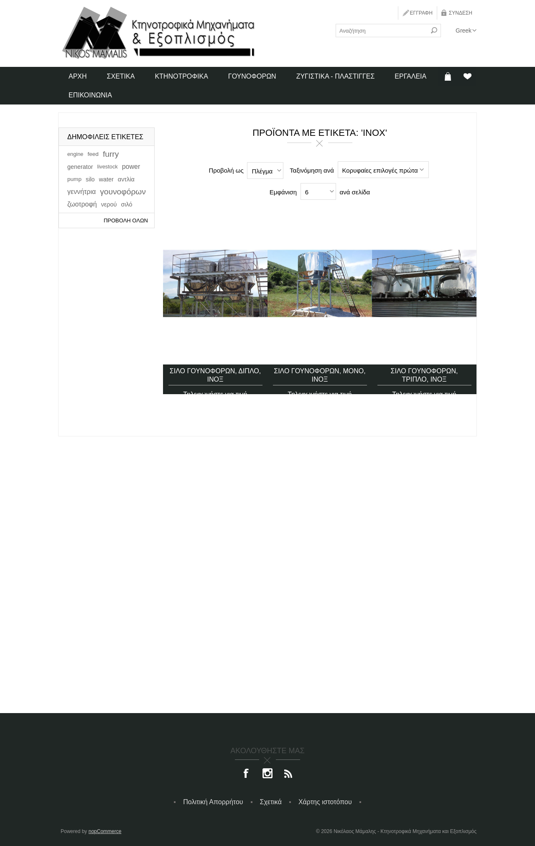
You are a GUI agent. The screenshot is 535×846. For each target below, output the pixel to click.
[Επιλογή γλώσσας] (466, 30)
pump (74, 179)
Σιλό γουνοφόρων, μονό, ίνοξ (320, 363)
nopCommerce (105, 831)
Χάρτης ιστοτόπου (325, 801)
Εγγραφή (421, 13)
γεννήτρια (81, 191)
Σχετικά (271, 801)
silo (90, 179)
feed (92, 154)
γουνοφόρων (123, 191)
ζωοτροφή (82, 204)
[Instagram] (267, 774)
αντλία (126, 179)
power (131, 166)
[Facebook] (246, 774)
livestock (107, 166)
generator (80, 166)
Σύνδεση (460, 13)
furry (111, 154)
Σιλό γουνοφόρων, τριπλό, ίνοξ (424, 363)
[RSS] (288, 774)
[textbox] (382, 30)
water (106, 179)
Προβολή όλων (126, 220)
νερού (109, 204)
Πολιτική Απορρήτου (213, 801)
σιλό (126, 204)
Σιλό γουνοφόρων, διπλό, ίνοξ (215, 363)
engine (75, 154)
